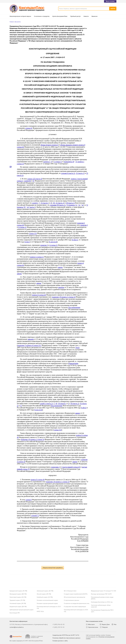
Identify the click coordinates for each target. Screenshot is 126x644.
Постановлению (74, 307)
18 (54, 203)
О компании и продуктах (41, 16)
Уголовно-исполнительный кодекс (47, 600)
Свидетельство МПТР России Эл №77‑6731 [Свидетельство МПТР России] (65, 635)
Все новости (95, 68)
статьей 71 (35, 515)
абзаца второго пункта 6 (49, 145)
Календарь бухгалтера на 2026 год (101, 602)
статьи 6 (29, 500)
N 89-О (83, 408)
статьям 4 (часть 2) (68, 173)
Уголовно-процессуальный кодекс (47, 603)
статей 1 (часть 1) (46, 403)
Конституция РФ (15, 613)
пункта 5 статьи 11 (37, 257)
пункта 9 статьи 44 (39, 295)
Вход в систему (110, 1)
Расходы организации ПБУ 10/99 (101, 594)
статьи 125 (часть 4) (34, 179)
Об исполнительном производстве (74, 597)
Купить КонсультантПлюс (59, 16)
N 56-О (27, 242)
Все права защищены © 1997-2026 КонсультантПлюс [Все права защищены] (26, 641)
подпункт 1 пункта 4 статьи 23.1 (29, 345)
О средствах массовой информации (75, 606)
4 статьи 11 (22, 227)
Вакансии (94, 16)
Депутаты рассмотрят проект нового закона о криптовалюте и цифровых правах (102, 43)
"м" (82, 205)
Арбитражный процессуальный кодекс (22, 610)
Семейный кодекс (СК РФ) (45, 597)
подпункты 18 (69, 162)
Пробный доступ (75, 16)
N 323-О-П (53, 242)
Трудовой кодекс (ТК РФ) (17, 600)
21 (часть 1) (60, 203)
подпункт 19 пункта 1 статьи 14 (63, 297)
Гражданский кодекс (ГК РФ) (18, 591)
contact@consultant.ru (17, 627)
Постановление (56, 406)
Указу (77, 347)
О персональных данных (71, 600)
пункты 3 (46, 162)
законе (77, 413)
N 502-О (75, 240)
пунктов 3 (84, 225)
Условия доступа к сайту (60, 641)
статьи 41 (28, 128)
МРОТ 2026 (40, 611)
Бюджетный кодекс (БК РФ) (18, 606)
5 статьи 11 (58, 162)
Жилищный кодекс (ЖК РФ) (18, 594)
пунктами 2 (55, 467)
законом (61, 287)
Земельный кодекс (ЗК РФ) (45, 591)
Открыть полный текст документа (53, 567)
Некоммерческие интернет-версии (20, 16)
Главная (12, 21)
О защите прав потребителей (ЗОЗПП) (75, 594)
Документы (18, 21)
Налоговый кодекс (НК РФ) (18, 597)
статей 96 (27, 181)
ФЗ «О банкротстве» (70, 591)
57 (21, 406)
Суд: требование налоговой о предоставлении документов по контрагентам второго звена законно (102, 34)
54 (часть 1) (74, 403)
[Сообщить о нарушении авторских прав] (34, 636)
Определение (73, 363)
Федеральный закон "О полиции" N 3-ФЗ (103, 591)
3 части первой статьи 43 (70, 467)
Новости (86, 16)
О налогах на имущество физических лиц (76, 603)
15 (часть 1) (80, 173)
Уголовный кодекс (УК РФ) (18, 603)
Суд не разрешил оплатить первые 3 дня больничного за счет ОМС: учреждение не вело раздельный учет (103, 62)
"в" (79, 205)
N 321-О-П (38, 410)
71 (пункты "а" (71, 205)
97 (33, 181)
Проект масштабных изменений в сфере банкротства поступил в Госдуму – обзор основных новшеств (103, 53)
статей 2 (35, 203)
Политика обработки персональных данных (66, 638)
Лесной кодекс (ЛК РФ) (44, 594)
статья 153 (58, 430)
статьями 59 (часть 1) (58, 205)
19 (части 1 (62, 403)
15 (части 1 (45, 203)
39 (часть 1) (70, 203)
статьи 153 (33, 233)
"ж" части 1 (31, 207)
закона (60, 267)
